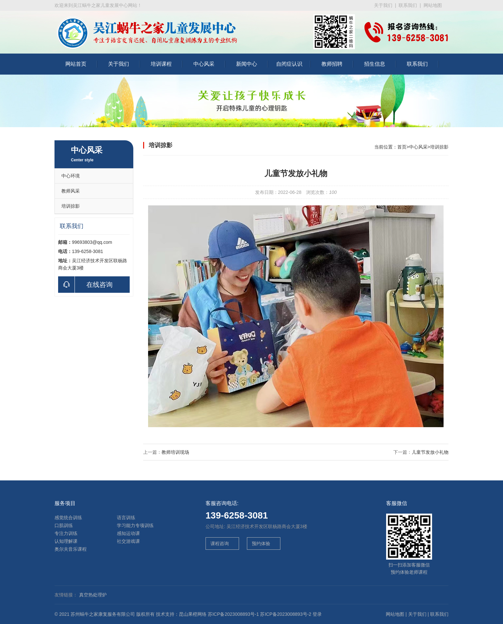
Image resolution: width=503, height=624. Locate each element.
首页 (401, 147)
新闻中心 (246, 64)
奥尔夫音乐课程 (71, 549)
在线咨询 (85, 284)
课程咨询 (219, 543)
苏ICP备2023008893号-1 (233, 614)
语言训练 (126, 517)
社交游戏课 (128, 541)
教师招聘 (331, 64)
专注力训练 (66, 533)
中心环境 (70, 175)
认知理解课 (66, 541)
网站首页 (75, 64)
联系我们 (408, 5)
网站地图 (433, 5)
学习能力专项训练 (135, 525)
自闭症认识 (289, 64)
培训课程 (161, 64)
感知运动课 (128, 533)
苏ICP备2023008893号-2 (285, 614)
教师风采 (70, 191)
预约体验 (260, 543)
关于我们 (383, 5)
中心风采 (203, 64)
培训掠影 (70, 206)
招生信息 (374, 64)
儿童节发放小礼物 (430, 452)
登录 (317, 614)
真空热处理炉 (93, 594)
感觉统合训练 (68, 517)
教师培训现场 (175, 452)
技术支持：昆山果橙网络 (181, 614)
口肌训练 (64, 525)
